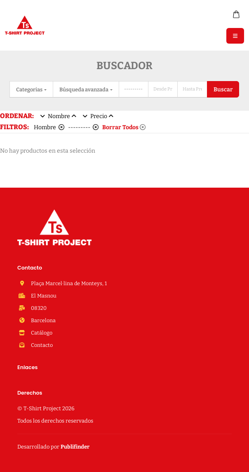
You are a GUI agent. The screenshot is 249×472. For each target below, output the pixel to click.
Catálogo (41, 333)
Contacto (41, 345)
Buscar (223, 89)
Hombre (49, 127)
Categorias (29, 89)
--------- (83, 127)
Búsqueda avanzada (84, 89)
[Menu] (235, 36)
